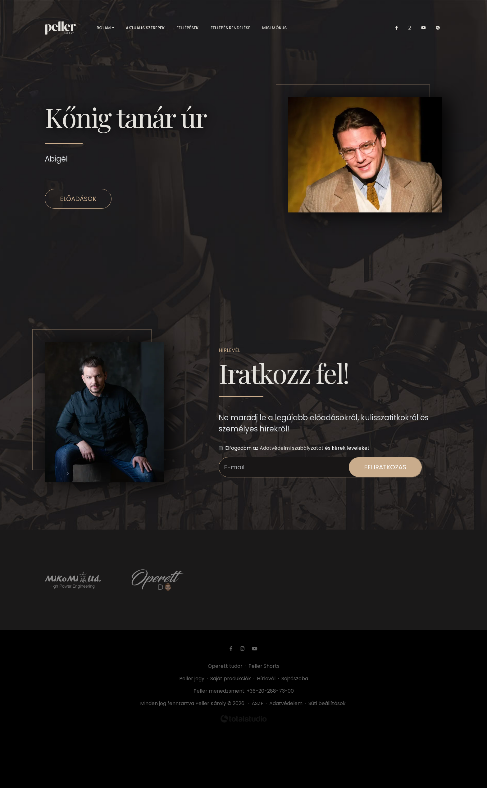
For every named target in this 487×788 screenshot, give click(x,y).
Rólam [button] (104, 28)
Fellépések (187, 28)
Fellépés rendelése (230, 28)
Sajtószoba (294, 678)
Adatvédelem (286, 703)
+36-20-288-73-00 (270, 691)
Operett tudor (225, 666)
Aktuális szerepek (145, 28)
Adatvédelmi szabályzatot (292, 448)
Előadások (78, 198)
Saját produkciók (230, 678)
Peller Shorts (264, 666)
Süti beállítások (327, 703)
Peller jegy (191, 678)
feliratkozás (385, 467)
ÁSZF (259, 703)
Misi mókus (274, 28)
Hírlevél (266, 678)
